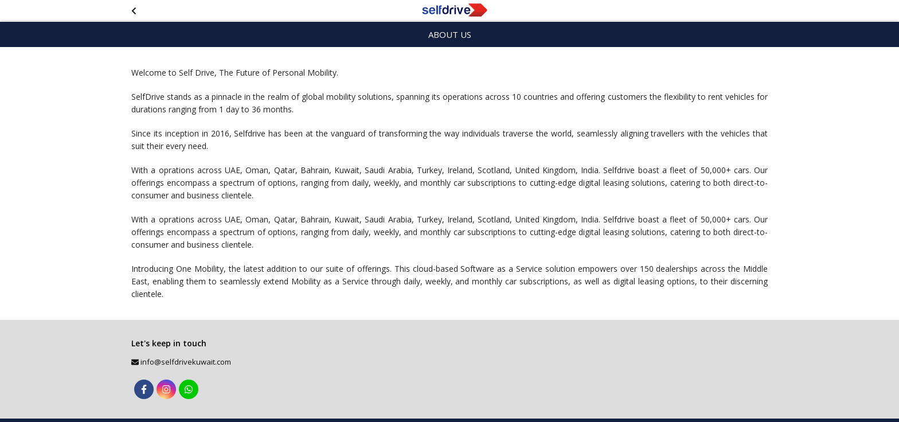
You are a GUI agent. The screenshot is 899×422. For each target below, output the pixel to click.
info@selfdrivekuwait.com (185, 362)
